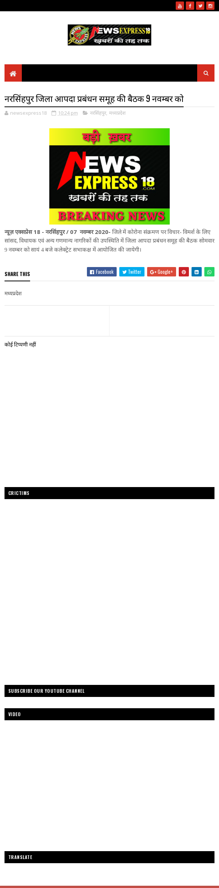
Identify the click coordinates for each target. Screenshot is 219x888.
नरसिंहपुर (98, 112)
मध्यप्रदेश (117, 112)
